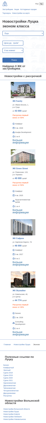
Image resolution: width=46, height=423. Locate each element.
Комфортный (8, 368)
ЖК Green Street (20, 168)
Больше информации (21, 141)
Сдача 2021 (8, 380)
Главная (7, 344)
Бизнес (6, 365)
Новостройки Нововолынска (14, 419)
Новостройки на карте (21, 13)
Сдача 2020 (8, 378)
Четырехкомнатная (11, 391)
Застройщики (7, 9)
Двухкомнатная (9, 385)
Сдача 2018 (8, 373)
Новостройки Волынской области (16, 409)
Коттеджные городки (28, 9)
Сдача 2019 (8, 375)
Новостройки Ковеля (11, 414)
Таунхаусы (6, 13)
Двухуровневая (9, 393)
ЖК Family (17, 101)
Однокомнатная (9, 383)
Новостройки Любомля (12, 417)
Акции (16, 9)
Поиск (14, 60)
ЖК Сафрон (18, 238)
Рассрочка (7, 396)
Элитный (7, 370)
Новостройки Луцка (22, 344)
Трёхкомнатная (9, 388)
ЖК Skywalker (19, 291)
